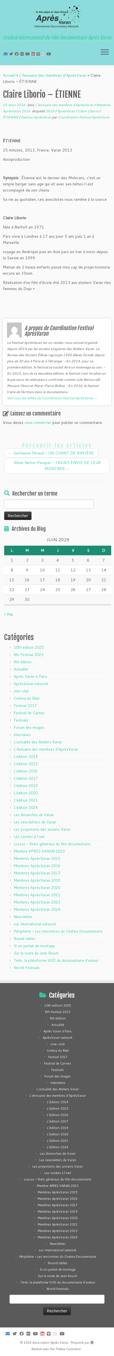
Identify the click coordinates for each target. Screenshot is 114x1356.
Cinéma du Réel (26, 698)
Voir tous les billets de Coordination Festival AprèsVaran (52, 398)
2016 (50, 111)
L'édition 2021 (26, 800)
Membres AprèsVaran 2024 (37, 909)
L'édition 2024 (26, 807)
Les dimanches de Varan (34, 814)
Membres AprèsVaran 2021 (37, 894)
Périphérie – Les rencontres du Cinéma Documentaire (58, 931)
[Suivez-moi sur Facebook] (17, 54)
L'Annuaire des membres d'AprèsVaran (52, 75)
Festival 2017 (25, 705)
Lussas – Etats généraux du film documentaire (52, 843)
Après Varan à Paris (30, 676)
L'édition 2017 (26, 778)
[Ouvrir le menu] (105, 52)
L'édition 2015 (26, 763)
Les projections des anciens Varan (42, 829)
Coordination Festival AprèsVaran (84, 117)
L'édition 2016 (26, 771)
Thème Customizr (68, 1349)
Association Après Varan (50, 1342)
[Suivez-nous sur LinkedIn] (34, 54)
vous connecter (38, 422)
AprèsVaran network (31, 683)
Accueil (9, 75)
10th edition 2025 (29, 647)
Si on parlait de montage (34, 945)
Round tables (24, 938)
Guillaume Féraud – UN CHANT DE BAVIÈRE (51, 453)
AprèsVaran (66, 111)
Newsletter (23, 916)
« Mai (8, 614)
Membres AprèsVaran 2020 (37, 887)
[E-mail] (6, 54)
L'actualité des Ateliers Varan (38, 741)
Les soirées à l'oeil (29, 836)
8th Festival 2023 (28, 654)
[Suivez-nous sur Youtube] (50, 54)
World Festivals (27, 967)
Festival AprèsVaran (36, 117)
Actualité (21, 669)
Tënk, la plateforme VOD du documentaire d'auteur (56, 960)
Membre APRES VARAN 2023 (39, 851)
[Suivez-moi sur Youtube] (28, 54)
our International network (35, 923)
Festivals (21, 720)
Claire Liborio (88, 111)
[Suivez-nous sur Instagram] (44, 54)
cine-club (21, 691)
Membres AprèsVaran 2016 (37, 865)
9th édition (22, 661)
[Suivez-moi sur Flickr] (22, 54)
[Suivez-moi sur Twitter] (12, 54)
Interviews (22, 734)
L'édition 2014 (26, 756)
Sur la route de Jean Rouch (36, 953)
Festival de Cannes (29, 712)
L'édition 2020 (26, 792)
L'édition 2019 (26, 785)
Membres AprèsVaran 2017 (37, 873)
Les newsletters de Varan (35, 822)
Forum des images (29, 727)
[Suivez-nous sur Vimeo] (39, 54)
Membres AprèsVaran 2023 (37, 902)
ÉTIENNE (11, 117)
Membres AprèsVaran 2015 (37, 858)
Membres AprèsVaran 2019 (37, 880)
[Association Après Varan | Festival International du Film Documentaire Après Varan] (57, 18)
